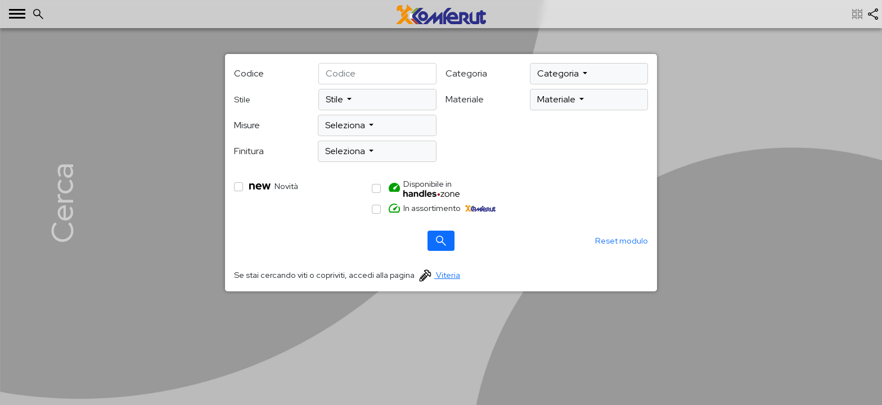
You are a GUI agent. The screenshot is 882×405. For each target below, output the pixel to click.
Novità (273, 186)
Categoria (466, 73)
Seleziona (346, 125)
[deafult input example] (377, 73)
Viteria (439, 274)
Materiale (465, 99)
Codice (249, 73)
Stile (335, 99)
